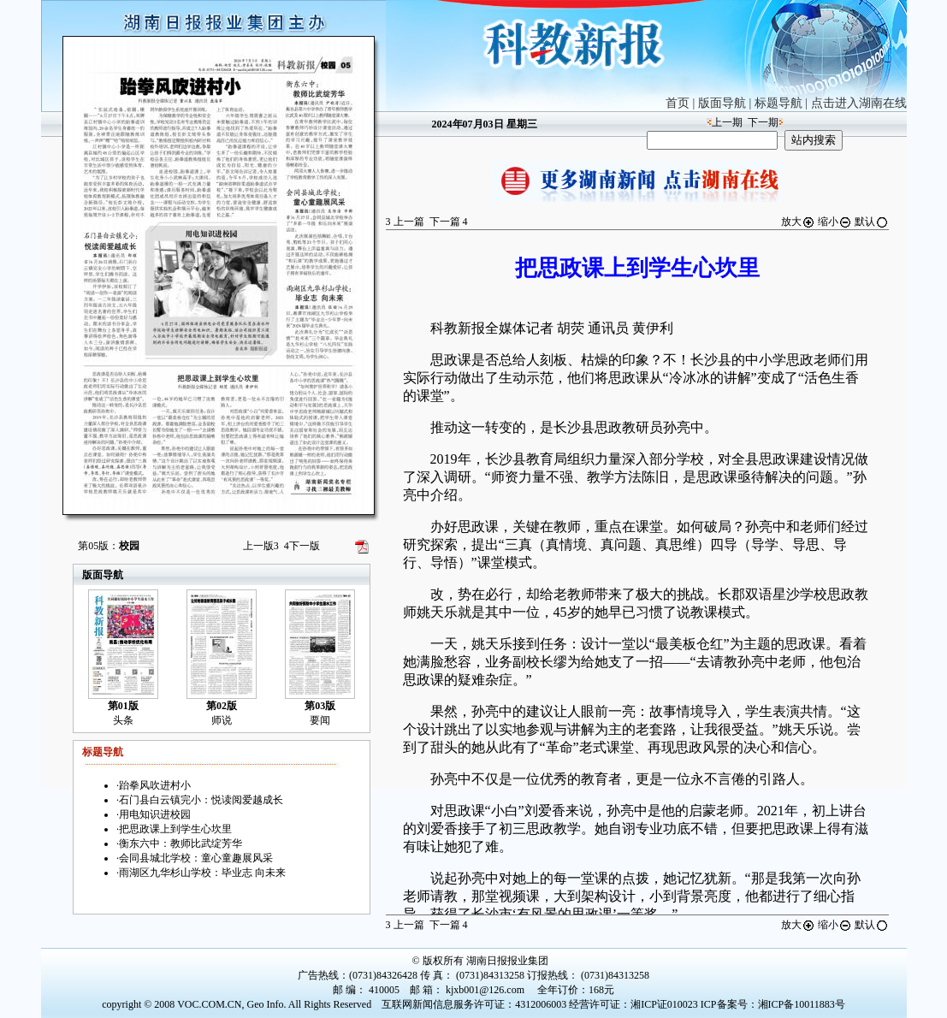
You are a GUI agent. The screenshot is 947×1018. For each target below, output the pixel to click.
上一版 (261, 546)
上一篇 (405, 222)
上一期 (727, 122)
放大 (798, 222)
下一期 (763, 122)
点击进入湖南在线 (859, 103)
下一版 (302, 546)
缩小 (835, 222)
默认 (872, 222)
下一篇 (448, 222)
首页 (678, 103)
